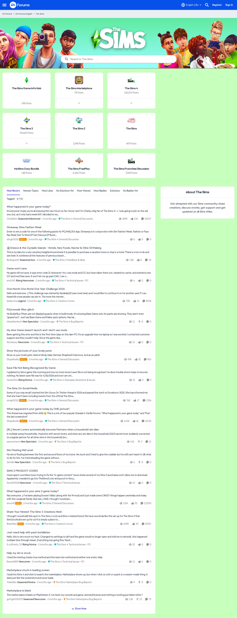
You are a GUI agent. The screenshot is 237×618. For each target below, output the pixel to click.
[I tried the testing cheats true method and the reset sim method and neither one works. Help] (79, 557)
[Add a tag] (20, 199)
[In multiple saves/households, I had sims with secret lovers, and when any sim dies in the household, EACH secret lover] (79, 435)
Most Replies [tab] (100, 190)
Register (217, 4)
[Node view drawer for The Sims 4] (131, 103)
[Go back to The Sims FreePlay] (79, 168)
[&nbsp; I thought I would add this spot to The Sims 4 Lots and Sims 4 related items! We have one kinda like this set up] (79, 517)
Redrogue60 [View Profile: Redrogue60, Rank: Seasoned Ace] (13, 259)
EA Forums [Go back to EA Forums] (7, 14)
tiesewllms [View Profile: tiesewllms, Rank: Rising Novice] (12, 379)
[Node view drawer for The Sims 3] (27, 143)
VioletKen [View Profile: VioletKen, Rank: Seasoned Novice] (12, 582)
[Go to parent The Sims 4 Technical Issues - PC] (69, 280)
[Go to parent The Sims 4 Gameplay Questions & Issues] (72, 380)
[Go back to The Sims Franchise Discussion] (131, 168)
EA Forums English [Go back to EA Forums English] (24, 14)
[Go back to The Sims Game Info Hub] (26, 88)
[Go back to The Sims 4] (131, 88)
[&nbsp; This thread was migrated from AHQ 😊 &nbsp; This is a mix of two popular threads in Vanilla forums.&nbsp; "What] (79, 415)
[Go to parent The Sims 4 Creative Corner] (58, 301)
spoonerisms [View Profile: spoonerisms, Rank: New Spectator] (13, 441)
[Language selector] (191, 5)
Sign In (229, 4)
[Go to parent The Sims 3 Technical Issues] (64, 482)
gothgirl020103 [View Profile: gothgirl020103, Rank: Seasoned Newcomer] (15, 599)
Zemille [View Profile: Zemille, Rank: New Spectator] (10, 462)
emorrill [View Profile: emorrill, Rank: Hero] (10, 503)
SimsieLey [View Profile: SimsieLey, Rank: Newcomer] (12, 342)
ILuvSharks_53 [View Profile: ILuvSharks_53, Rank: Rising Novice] (14, 544)
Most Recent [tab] (13, 190)
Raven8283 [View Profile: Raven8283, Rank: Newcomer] (12, 561)
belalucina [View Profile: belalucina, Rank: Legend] (12, 301)
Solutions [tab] (115, 190)
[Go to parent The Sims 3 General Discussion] (56, 503)
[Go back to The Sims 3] (26, 128)
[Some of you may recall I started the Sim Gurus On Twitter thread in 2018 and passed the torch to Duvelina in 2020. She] (79, 394)
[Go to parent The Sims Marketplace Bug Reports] (72, 582)
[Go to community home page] (20, 5)
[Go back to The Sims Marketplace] (79, 88)
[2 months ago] (48, 219)
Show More (79, 608)
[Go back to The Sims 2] (79, 128)
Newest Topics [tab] (31, 190)
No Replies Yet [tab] (130, 190)
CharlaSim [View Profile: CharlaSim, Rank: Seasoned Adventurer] (12, 218)
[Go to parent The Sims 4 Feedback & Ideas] (68, 260)
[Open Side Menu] (4, 4)
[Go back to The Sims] (131, 128)
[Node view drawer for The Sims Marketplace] (79, 103)
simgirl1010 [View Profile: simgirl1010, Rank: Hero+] (12, 239)
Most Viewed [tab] (83, 190)
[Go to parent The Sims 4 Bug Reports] (69, 321)
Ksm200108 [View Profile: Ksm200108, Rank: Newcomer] (13, 482)
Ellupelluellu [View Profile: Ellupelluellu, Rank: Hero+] (13, 359)
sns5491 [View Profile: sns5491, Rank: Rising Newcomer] (11, 280)
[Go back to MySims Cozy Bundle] (26, 168)
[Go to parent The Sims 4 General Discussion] (75, 219)
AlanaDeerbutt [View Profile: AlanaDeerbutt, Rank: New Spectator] (14, 321)
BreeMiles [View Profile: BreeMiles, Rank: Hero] (12, 523)
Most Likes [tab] (47, 190)
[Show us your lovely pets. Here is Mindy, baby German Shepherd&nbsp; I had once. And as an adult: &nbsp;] (79, 355)
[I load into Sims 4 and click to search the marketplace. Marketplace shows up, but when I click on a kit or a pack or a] (79, 576)
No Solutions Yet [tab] (65, 190)
